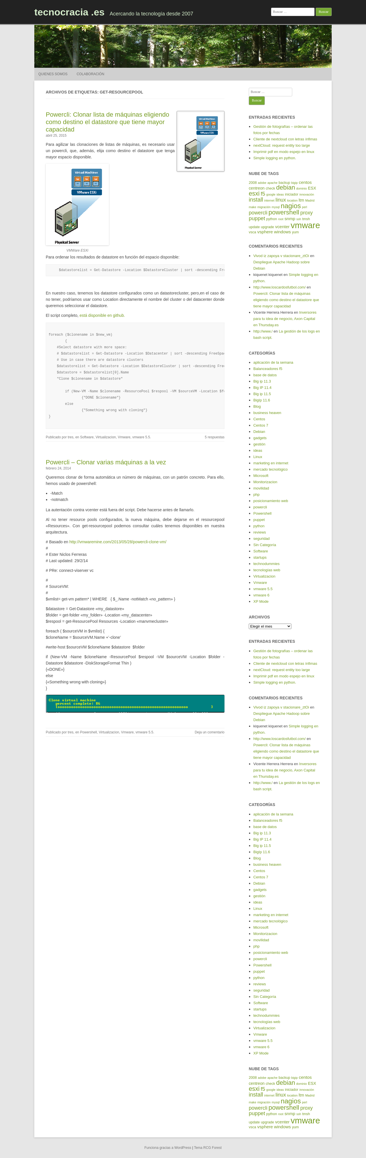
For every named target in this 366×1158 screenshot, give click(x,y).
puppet (259, 520)
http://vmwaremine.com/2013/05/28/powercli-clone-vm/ (117, 542)
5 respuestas (214, 437)
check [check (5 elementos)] (270, 188)
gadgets (259, 438)
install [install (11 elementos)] (256, 199)
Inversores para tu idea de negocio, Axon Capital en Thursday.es (285, 318)
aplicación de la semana (273, 362)
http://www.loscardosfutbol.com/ (279, 287)
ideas (257, 450)
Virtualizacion (106, 437)
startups (259, 557)
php (256, 494)
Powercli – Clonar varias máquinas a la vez (106, 462)
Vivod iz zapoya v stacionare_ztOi (281, 256)
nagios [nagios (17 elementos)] (291, 206)
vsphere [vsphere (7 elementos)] (265, 231)
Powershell (88, 732)
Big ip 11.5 (262, 394)
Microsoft (260, 475)
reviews (259, 532)
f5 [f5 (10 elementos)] (263, 194)
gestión (259, 444)
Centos (259, 419)
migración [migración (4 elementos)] (263, 207)
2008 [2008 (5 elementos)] (253, 183)
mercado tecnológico (270, 469)
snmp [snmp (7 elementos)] (290, 218)
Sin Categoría (264, 545)
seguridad (261, 538)
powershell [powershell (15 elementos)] (283, 212)
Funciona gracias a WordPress (167, 1148)
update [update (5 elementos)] (254, 227)
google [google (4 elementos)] (270, 194)
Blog (257, 406)
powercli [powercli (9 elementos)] (258, 213)
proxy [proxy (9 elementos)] (306, 213)
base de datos (265, 375)
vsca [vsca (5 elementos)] (252, 232)
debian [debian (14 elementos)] (285, 187)
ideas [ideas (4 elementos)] (280, 194)
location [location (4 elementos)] (292, 200)
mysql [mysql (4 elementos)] (276, 207)
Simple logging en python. (274, 158)
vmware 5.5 (141, 437)
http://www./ (262, 331)
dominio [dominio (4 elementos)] (301, 188)
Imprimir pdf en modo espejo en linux (283, 152)
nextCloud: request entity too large (281, 145)
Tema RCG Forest (208, 1148)
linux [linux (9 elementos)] (281, 200)
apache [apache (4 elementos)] (272, 182)
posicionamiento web (270, 501)
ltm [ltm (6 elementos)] (301, 200)
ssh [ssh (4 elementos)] (298, 219)
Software (87, 437)
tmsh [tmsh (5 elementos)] (306, 219)
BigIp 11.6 (261, 400)
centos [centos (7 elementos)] (305, 182)
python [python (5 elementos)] (271, 219)
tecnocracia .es (69, 12)
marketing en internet (270, 463)
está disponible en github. (102, 315)
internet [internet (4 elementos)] (269, 200)
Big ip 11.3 (262, 381)
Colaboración (90, 74)
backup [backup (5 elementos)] (284, 183)
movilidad (261, 488)
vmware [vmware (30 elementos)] (305, 225)
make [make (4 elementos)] (252, 207)
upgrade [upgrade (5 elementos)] (267, 227)
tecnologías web (266, 570)
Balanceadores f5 (267, 369)
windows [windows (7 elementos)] (282, 231)
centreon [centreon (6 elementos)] (256, 188)
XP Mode (260, 601)
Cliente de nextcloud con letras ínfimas (285, 139)
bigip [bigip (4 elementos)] (294, 182)
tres (70, 437)
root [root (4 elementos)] (280, 219)
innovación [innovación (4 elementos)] (306, 194)
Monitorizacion (265, 482)
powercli (260, 507)
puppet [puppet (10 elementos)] (257, 218)
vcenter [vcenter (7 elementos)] (282, 226)
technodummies (266, 564)
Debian (259, 431)
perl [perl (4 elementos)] (304, 207)
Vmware (124, 437)
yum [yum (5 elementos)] (295, 232)
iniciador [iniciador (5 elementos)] (292, 194)
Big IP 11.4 (262, 387)
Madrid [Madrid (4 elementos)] (310, 200)
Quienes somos (52, 74)
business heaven (267, 413)
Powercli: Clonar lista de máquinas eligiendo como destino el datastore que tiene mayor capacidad (107, 122)
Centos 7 (260, 425)
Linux (257, 457)
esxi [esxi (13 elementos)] (254, 193)
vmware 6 (261, 595)
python (258, 526)
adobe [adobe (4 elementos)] (262, 182)
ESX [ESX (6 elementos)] (312, 188)
